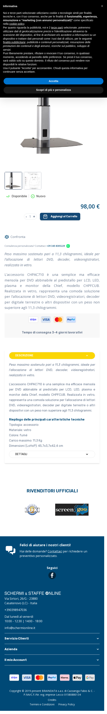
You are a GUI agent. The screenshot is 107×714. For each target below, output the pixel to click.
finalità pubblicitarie (14, 42)
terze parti (57, 27)
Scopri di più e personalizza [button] (53, 89)
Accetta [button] (53, 81)
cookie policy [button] (16, 23)
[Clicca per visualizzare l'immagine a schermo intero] (52, 120)
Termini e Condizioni (42, 704)
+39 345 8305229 (56, 246)
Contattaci (55, 551)
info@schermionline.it (20, 628)
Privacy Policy (66, 704)
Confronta (15, 237)
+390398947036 (16, 610)
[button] (52, 638)
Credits (52, 700)
